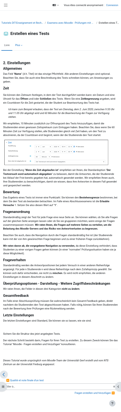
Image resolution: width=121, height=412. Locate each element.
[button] (55, 5)
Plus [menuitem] (17, 45)
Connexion (112, 5)
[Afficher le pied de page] (112, 403)
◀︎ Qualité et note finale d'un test (25, 380)
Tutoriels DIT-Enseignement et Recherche (22, 22)
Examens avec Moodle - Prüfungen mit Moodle (71, 22)
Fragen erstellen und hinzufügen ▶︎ (95, 393)
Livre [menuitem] (7, 45)
